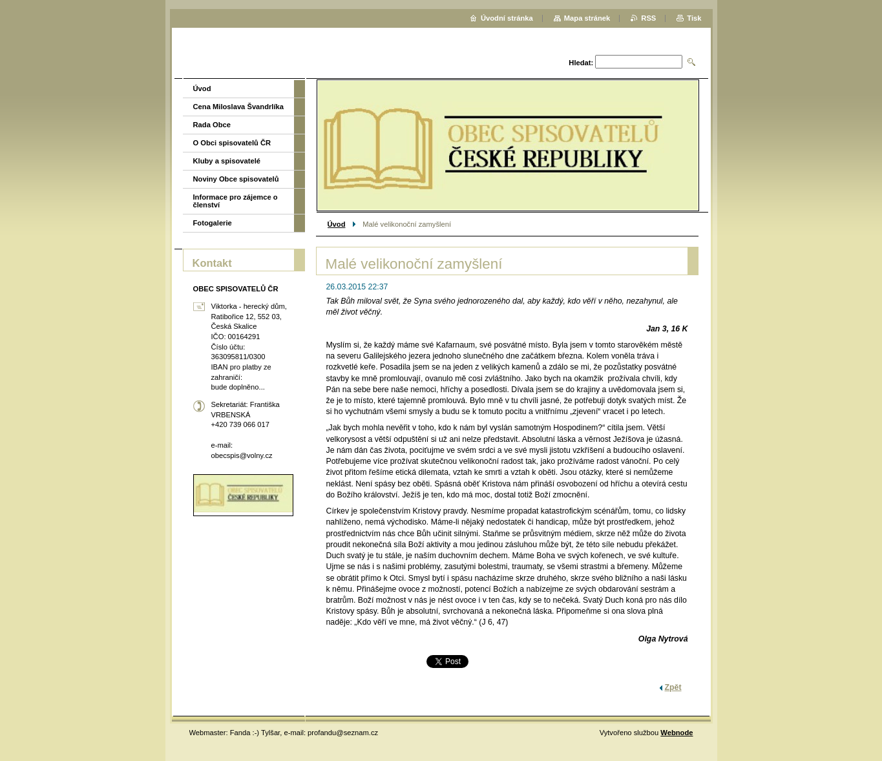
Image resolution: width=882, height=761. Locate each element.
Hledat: (581, 63)
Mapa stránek (587, 18)
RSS (648, 18)
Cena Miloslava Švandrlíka (238, 106)
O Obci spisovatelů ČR (232, 143)
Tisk (694, 18)
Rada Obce (212, 125)
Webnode (676, 732)
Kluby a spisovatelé (226, 161)
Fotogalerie (212, 223)
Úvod (337, 224)
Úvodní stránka (507, 18)
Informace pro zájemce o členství (235, 201)
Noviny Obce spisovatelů (236, 179)
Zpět (673, 687)
